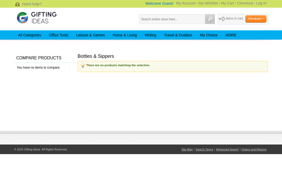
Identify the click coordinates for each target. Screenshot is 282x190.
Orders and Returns (254, 149)
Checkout (245, 3)
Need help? (32, 4)
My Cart (227, 3)
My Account (186, 3)
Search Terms (204, 149)
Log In (261, 3)
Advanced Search (227, 149)
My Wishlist (208, 3)
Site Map (187, 149)
